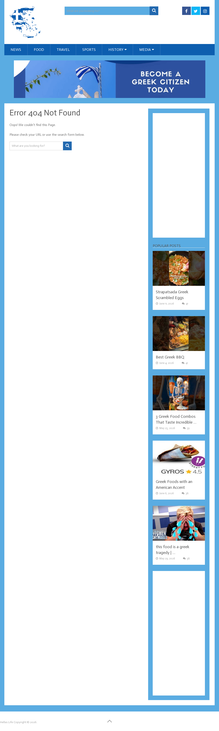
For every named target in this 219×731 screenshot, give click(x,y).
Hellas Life (6, 722)
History (115, 49)
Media (145, 49)
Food (39, 49)
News (16, 49)
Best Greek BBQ (170, 356)
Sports (89, 49)
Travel (63, 49)
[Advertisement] (179, 175)
